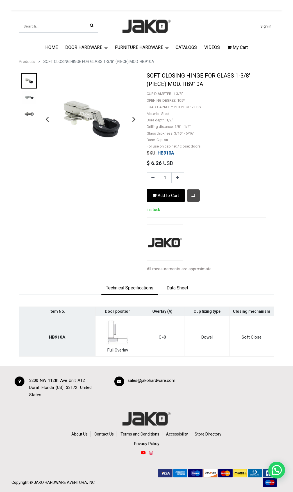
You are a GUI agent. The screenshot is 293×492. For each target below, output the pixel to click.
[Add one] (177, 177)
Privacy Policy (146, 443)
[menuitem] (52, 47)
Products (27, 61)
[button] (193, 195)
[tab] (129, 288)
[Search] (91, 25)
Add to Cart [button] (166, 195)
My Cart (237, 47)
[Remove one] (153, 177)
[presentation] (47, 119)
